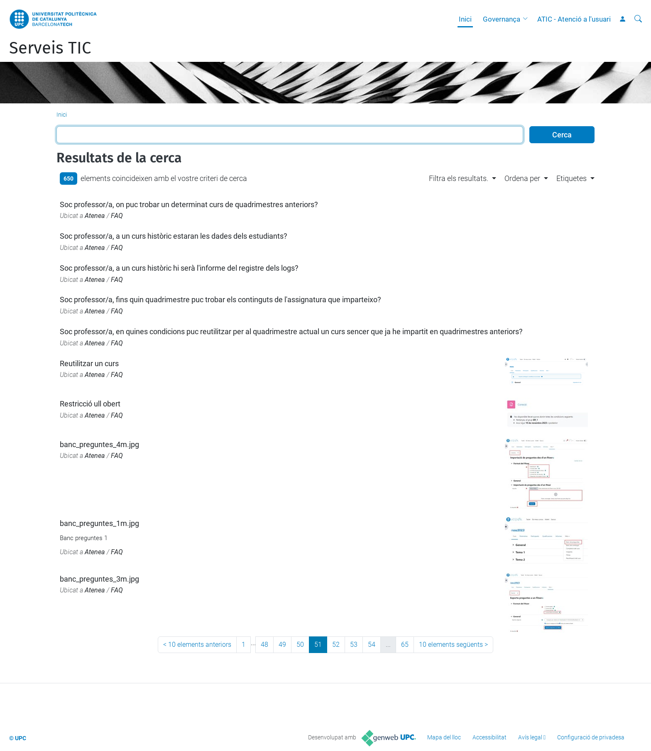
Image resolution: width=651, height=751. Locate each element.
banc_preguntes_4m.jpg (99, 444)
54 (371, 644)
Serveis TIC (50, 48)
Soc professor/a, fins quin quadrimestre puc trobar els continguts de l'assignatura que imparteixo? (220, 299)
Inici (465, 19)
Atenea (95, 216)
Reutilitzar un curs (89, 363)
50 (300, 644)
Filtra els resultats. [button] (458, 178)
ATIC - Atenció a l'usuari (574, 19)
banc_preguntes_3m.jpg (99, 579)
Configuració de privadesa (590, 737)
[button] (527, 19)
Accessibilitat (489, 737)
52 (336, 644)
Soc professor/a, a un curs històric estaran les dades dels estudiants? (173, 236)
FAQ (117, 216)
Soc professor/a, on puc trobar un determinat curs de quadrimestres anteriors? (189, 204)
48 (264, 644)
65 (405, 644)
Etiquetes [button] (571, 178)
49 (282, 644)
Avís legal (530, 737)
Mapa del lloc (444, 737)
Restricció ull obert (90, 403)
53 (353, 644)
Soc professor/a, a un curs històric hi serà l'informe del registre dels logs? (179, 268)
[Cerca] (638, 19)
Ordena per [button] (522, 178)
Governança (501, 19)
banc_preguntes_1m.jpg (99, 523)
